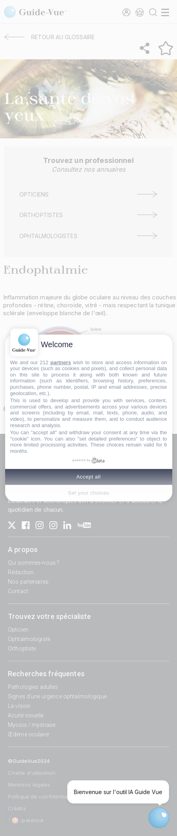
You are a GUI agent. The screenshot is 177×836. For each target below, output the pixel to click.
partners (61, 362)
